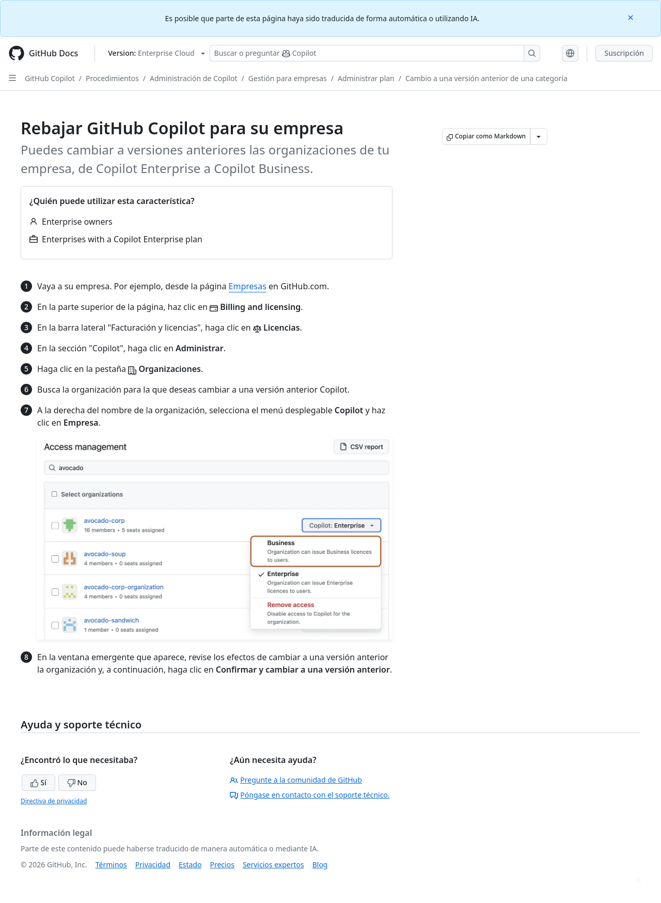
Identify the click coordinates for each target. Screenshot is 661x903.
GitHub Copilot (50, 78)
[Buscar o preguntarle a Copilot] (375, 53)
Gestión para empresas (287, 78)
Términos (111, 864)
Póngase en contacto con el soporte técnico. (309, 795)
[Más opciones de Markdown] (538, 136)
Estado (190, 864)
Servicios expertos (273, 864)
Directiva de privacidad (54, 801)
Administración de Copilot (194, 78)
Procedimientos (112, 78)
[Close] (631, 17)
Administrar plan (366, 78)
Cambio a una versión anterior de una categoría (486, 78)
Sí (38, 782)
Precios (222, 864)
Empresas (247, 286)
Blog (320, 864)
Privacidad (152, 864)
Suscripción (624, 53)
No (77, 782)
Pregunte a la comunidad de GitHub (296, 780)
